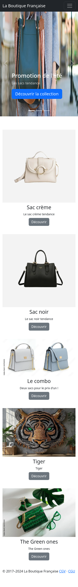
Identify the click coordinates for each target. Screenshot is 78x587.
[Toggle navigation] (70, 6)
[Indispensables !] (46, 110)
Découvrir (39, 222)
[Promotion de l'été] (31, 110)
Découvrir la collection (36, 94)
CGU (71, 571)
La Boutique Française (24, 6)
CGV (62, 571)
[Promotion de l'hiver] (39, 110)
